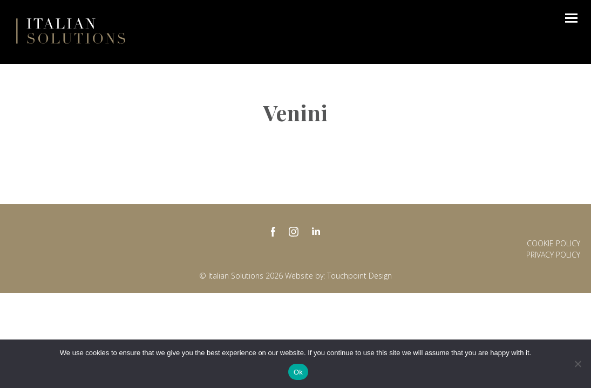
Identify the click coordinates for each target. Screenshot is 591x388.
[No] (577, 363)
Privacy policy (553, 255)
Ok (298, 372)
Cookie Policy (553, 243)
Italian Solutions (70, 31)
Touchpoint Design (359, 276)
